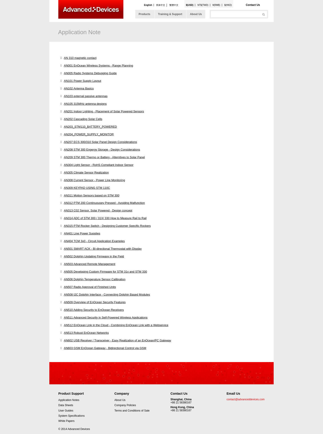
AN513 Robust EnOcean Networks (86, 332)
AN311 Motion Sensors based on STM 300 (91, 195)
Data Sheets (65, 405)
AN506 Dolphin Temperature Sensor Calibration (94, 279)
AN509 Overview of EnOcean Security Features (95, 302)
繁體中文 (173, 5)
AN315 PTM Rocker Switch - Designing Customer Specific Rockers (107, 225)
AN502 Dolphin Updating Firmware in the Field (94, 256)
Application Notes (68, 400)
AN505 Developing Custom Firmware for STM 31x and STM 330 (105, 271)
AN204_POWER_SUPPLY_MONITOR (89, 134)
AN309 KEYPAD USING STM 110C (87, 187)
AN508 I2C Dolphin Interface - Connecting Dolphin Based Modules (107, 294)
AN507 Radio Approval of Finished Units (90, 287)
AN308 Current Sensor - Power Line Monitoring (94, 180)
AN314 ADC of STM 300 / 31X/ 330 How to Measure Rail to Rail (105, 218)
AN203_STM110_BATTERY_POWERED (90, 126)
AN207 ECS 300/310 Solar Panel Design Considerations (100, 142)
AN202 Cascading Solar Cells (83, 119)
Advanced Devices (90, 9)
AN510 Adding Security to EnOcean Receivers (94, 310)
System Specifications (71, 415)
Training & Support (170, 14)
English (148, 5)
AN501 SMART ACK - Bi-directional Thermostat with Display (103, 248)
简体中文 (160, 5)
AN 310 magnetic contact (80, 58)
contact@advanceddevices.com (246, 399)
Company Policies (125, 405)
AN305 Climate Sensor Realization (86, 172)
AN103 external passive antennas (85, 96)
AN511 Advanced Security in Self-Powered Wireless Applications (106, 317)
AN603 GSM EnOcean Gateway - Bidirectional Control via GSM (105, 348)
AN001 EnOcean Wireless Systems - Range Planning (98, 65)
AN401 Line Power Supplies (82, 233)
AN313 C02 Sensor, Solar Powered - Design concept (98, 210)
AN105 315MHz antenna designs (85, 103)
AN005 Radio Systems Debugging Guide (90, 73)
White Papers (66, 421)
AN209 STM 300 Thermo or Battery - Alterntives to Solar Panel (104, 157)
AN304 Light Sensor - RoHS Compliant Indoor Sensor (98, 165)
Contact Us (253, 5)
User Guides (65, 410)
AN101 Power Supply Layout (82, 80)
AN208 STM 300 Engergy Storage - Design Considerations (102, 149)
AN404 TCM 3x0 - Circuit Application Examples (94, 241)
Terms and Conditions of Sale (132, 410)
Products (144, 14)
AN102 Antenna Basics (79, 88)
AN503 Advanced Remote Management (89, 264)
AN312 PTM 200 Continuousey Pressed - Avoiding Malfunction (104, 203)
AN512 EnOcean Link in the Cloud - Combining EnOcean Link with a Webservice (116, 325)
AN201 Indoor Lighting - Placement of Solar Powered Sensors (104, 111)
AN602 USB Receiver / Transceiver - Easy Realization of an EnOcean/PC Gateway (117, 340)
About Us (196, 14)
